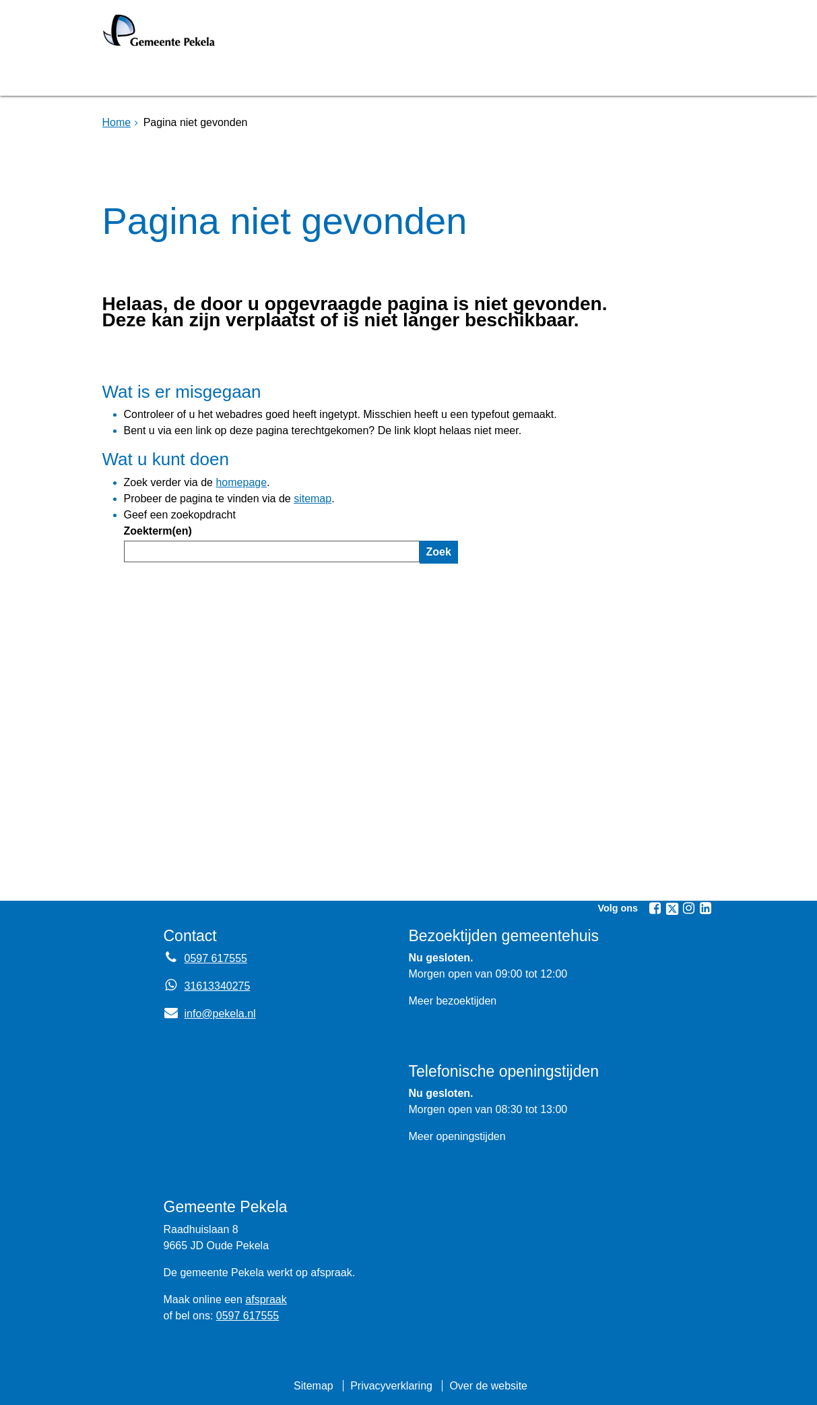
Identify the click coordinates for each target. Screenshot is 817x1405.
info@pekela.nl (210, 1013)
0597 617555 (247, 1315)
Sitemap (313, 1386)
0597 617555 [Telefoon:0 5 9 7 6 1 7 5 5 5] (216, 958)
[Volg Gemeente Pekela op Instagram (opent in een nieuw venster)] (689, 908)
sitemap (312, 498)
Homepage (147, 76)
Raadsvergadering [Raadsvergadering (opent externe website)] (357, 76)
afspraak (265, 1299)
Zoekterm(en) (158, 531)
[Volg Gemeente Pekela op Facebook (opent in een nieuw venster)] (655, 908)
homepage (241, 482)
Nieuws (474, 76)
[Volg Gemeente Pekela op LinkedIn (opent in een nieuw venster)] (705, 908)
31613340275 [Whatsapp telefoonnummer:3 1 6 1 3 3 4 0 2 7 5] (218, 986)
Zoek (438, 552)
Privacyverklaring (391, 1386)
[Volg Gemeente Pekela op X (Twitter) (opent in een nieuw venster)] (672, 909)
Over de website (488, 1386)
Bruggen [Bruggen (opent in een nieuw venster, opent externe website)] (235, 76)
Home (116, 122)
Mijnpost (553, 76)
